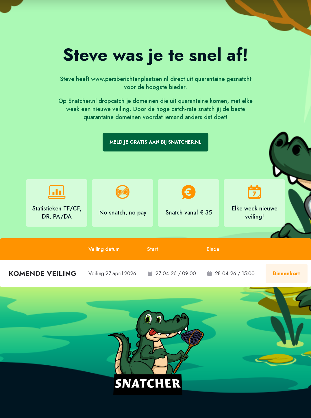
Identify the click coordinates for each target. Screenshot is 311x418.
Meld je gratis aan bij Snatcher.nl (155, 142)
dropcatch (112, 101)
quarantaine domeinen (112, 117)
